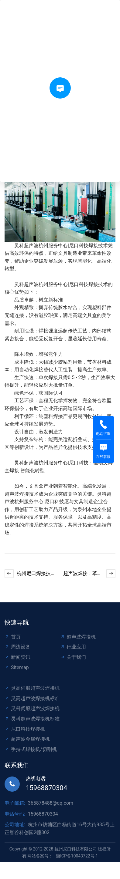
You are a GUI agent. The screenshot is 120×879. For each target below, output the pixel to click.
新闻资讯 (17, 657)
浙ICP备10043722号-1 (77, 856)
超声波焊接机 (78, 637)
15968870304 (46, 788)
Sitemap (17, 667)
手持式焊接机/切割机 (31, 749)
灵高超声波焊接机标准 (32, 698)
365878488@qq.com (50, 803)
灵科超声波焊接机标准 (32, 719)
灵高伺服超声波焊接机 (32, 688)
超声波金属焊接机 (27, 739)
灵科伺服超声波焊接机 (32, 708)
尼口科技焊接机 (25, 729)
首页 (13, 637)
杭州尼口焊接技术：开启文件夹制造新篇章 (36, 574)
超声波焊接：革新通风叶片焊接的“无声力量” (82, 574)
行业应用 (73, 647)
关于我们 (73, 657)
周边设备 (17, 647)
